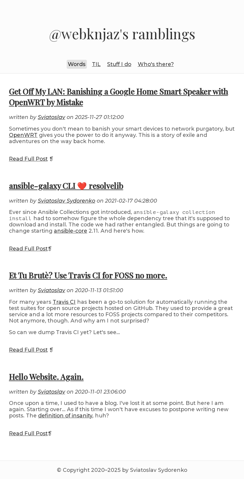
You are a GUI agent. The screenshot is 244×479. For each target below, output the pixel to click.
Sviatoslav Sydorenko (66, 201)
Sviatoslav (51, 117)
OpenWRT (23, 135)
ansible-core (70, 231)
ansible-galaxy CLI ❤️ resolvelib (66, 185)
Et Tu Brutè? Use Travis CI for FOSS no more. (88, 275)
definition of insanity (65, 415)
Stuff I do (119, 64)
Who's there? (156, 64)
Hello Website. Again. (46, 376)
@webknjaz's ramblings (122, 33)
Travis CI (64, 302)
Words (76, 64)
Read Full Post (28, 159)
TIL (96, 64)
